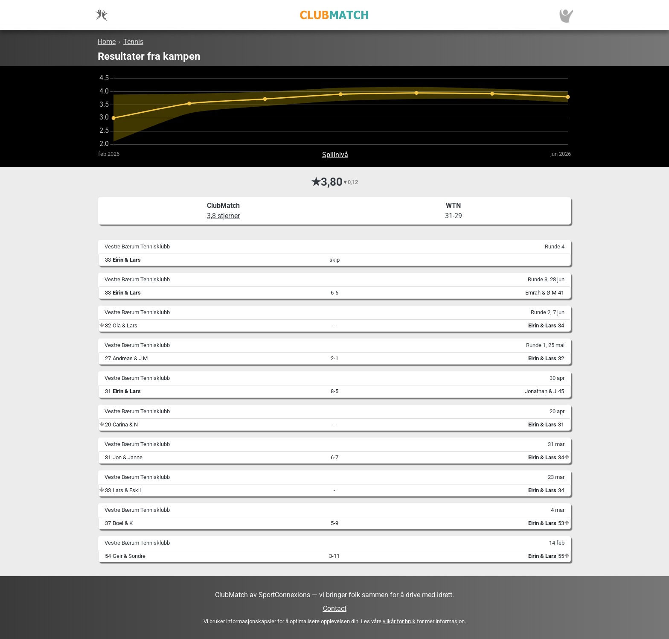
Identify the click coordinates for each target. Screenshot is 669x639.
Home (107, 42)
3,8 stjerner (223, 216)
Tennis (133, 42)
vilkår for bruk (399, 621)
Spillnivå (335, 155)
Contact (334, 608)
